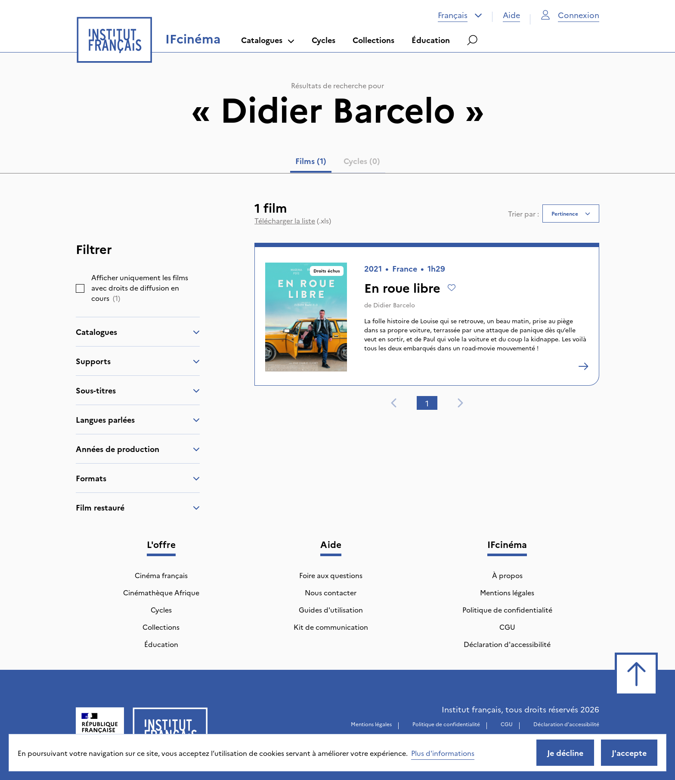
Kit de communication (331, 626)
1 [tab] (427, 403)
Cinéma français (161, 575)
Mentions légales (507, 592)
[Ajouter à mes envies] (451, 287)
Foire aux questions (330, 575)
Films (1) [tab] (310, 160)
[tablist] (337, 162)
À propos (507, 575)
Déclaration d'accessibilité (507, 644)
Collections (373, 39)
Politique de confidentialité (507, 609)
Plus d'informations (442, 753)
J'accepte (629, 752)
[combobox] (460, 15)
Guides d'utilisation (331, 609)
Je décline (565, 752)
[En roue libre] (583, 366)
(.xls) (292, 220)
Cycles (323, 39)
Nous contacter (330, 592)
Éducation (431, 39)
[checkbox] (80, 288)
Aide (511, 14)
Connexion (570, 14)
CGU (507, 626)
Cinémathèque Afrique (161, 592)
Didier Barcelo (394, 304)
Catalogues (267, 39)
